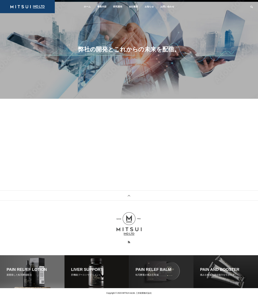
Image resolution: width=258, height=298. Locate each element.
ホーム (87, 6)
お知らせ (149, 6)
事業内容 (101, 6)
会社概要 (133, 6)
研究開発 (117, 6)
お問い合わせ (167, 6)
